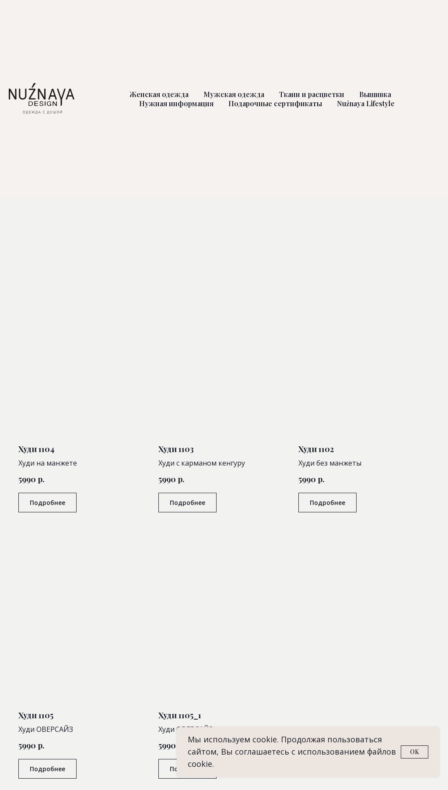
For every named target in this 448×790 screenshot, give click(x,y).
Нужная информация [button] (176, 103)
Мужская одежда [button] (233, 94)
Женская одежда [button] (159, 94)
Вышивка (375, 94)
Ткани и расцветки (311, 94)
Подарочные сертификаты (275, 103)
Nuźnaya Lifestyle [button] (366, 103)
